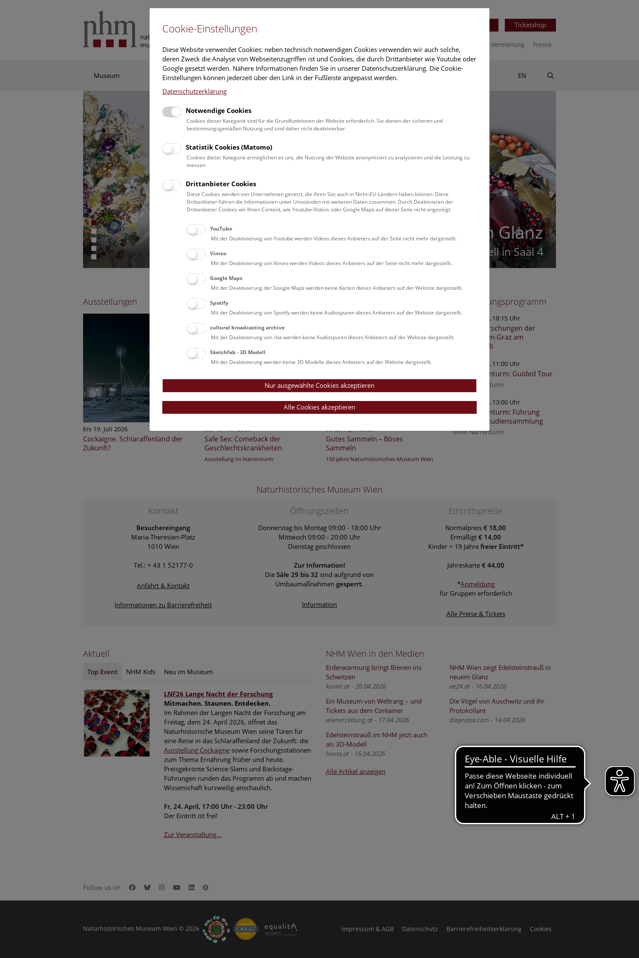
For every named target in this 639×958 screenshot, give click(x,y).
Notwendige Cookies (218, 110)
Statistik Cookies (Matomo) (229, 147)
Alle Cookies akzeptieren (319, 407)
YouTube (221, 228)
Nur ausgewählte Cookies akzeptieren (319, 385)
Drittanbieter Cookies (221, 183)
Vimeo (218, 253)
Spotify (219, 302)
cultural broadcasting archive (247, 327)
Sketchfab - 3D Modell (237, 352)
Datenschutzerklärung (194, 91)
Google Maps (226, 278)
